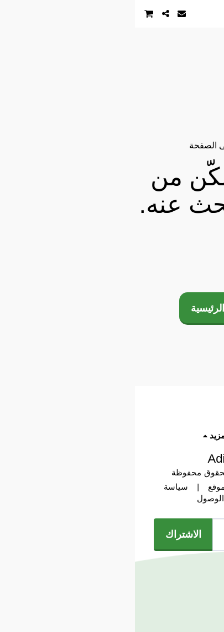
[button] (211, 13)
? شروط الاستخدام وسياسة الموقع (134, 487)
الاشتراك (48, 534)
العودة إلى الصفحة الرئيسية (112, 308)
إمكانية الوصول (88, 498)
